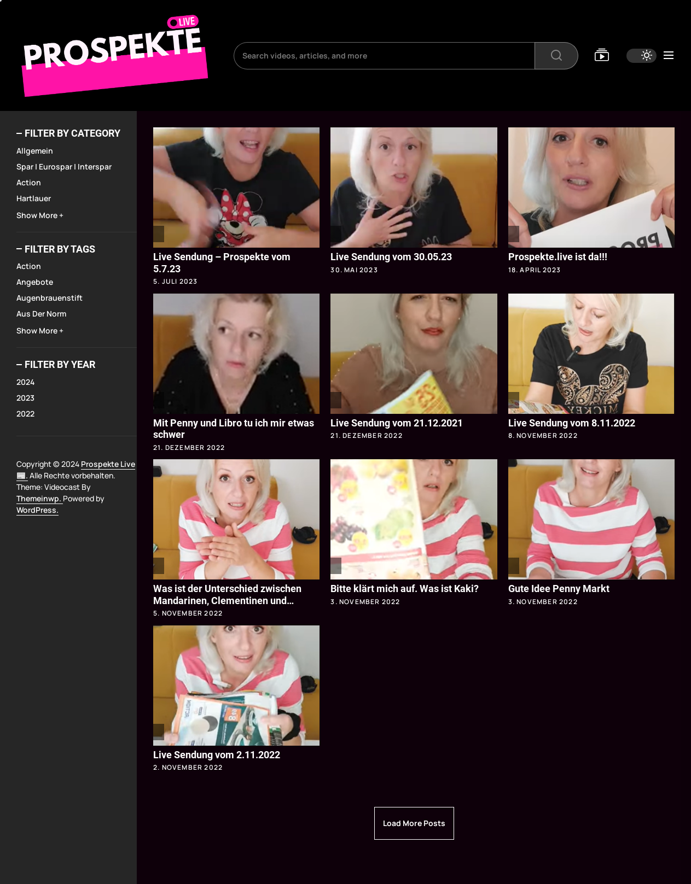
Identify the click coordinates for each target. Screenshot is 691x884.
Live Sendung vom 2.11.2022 (216, 754)
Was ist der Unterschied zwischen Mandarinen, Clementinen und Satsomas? (227, 600)
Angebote (34, 282)
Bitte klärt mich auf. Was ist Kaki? (404, 588)
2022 (25, 413)
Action (28, 182)
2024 (25, 382)
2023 (25, 398)
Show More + (39, 215)
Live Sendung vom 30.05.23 (391, 256)
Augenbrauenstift (49, 297)
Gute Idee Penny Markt (558, 588)
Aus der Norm (41, 313)
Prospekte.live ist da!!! (557, 256)
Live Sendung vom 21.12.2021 (396, 423)
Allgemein (34, 150)
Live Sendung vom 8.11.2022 (571, 423)
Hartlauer (33, 198)
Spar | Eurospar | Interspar (64, 166)
